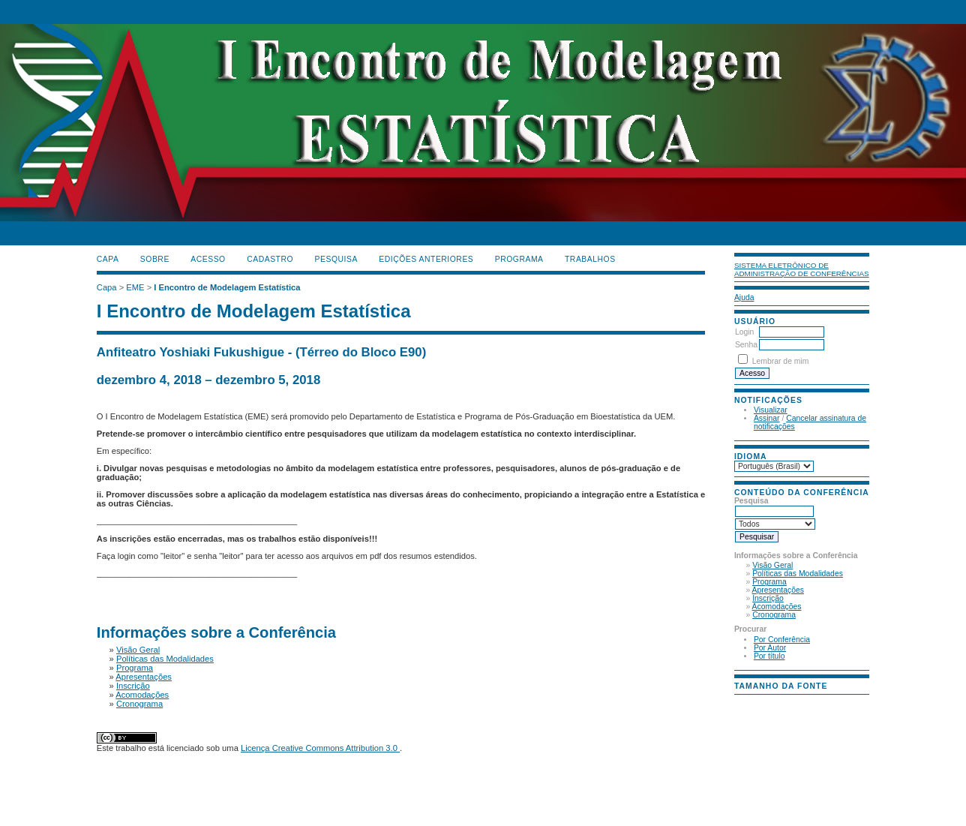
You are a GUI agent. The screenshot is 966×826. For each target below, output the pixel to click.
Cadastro (270, 259)
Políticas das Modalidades (797, 573)
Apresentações (778, 590)
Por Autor (770, 648)
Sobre (155, 259)
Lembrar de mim (780, 361)
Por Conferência (782, 639)
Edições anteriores (426, 259)
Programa (769, 582)
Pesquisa (336, 259)
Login (744, 332)
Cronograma (774, 615)
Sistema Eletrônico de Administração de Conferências (801, 269)
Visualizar (771, 410)
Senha (746, 345)
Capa (108, 259)
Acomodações (777, 606)
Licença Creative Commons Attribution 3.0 (320, 747)
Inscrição (768, 598)
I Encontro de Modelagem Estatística (227, 287)
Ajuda (744, 297)
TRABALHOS (590, 259)
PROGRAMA (519, 259)
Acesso (207, 259)
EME (135, 287)
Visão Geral (772, 565)
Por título (769, 656)
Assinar (767, 418)
